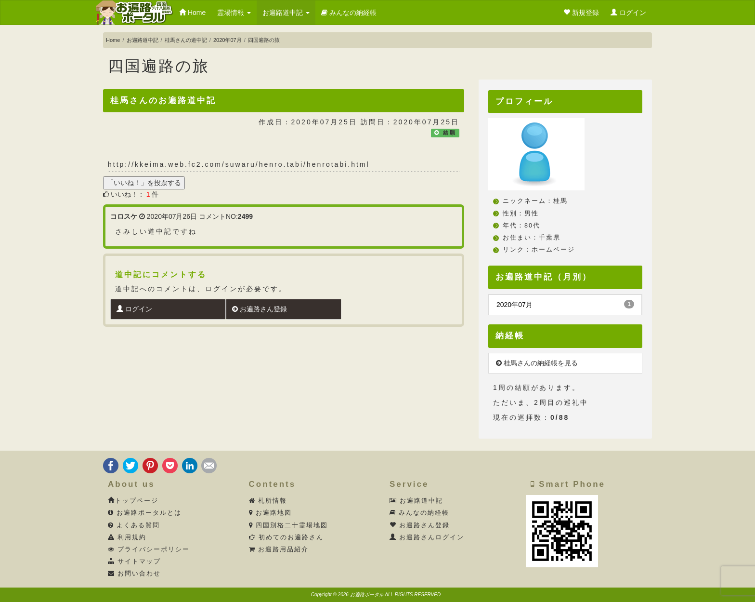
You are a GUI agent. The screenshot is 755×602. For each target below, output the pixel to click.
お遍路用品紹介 (279, 549)
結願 (449, 132)
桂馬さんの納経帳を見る (537, 363)
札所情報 (268, 500)
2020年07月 (227, 40)
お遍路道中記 (286, 12)
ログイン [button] (628, 12)
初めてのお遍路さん (286, 537)
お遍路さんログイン (427, 537)
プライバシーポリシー (149, 549)
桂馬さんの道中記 (186, 40)
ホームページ (553, 249)
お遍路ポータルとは (145, 512)
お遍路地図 (270, 512)
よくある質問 (134, 525)
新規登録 (581, 12)
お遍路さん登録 (259, 309)
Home (192, 12)
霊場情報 (234, 12)
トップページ (133, 500)
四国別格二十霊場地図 (288, 525)
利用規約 (127, 537)
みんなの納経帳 (349, 12)
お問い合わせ (134, 573)
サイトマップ (134, 561)
